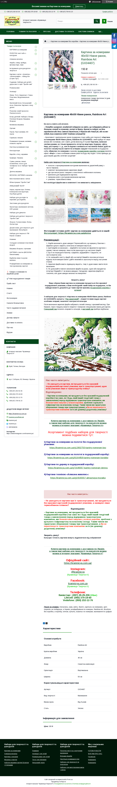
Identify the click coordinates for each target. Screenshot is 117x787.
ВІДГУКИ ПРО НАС (95, 754)
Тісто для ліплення (39, 760)
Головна (10, 31)
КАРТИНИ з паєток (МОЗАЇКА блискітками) (21, 253)
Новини (10, 288)
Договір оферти (13, 318)
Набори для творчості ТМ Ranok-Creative (19, 234)
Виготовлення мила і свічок (20, 179)
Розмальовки (14, 88)
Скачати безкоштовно (15, 303)
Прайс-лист (11, 283)
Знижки (9, 313)
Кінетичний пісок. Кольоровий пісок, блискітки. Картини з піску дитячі (21, 105)
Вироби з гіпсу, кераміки (19, 154)
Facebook (91, 757)
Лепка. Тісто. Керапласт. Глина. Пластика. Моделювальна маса (21, 97)
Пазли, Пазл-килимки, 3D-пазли (19, 133)
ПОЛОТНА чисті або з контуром (18, 54)
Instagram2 (92, 763)
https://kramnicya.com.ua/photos (74, 233)
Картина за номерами (71, 162)
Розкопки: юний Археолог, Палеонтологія (19, 112)
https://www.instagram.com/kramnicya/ (20, 433)
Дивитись (79, 6)
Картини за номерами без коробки (64, 41)
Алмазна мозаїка (16, 59)
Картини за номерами (12, 751)
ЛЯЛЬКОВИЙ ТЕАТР (17, 186)
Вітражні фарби (66, 756)
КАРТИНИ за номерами (18, 50)
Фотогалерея (12, 298)
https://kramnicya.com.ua (17, 414)
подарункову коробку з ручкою (91, 151)
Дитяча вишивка (16, 171)
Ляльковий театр (38, 763)
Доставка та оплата (64, 31)
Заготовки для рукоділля (19, 203)
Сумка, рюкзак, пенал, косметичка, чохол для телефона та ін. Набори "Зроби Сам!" (21, 165)
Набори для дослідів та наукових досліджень (19, 198)
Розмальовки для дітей (41, 757)
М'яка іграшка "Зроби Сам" (20, 182)
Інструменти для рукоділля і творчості (20, 69)
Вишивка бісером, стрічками (20, 248)
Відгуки (9, 332)
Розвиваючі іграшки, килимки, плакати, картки (21, 142)
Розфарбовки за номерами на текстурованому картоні (21, 265)
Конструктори (15, 150)
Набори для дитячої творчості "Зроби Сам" (21, 217)
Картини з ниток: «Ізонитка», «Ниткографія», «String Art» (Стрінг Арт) (20, 76)
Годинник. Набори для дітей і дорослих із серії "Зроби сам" (21, 83)
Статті (9, 293)
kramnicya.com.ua (78, 583)
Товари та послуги (28, 31)
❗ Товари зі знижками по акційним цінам (17, 273)
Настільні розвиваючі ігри (19, 147)
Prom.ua (70, 779)
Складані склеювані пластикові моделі (21, 244)
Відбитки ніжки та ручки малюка (18, 259)
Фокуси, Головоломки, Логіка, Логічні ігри (21, 223)
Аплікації (13, 91)
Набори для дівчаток (18, 212)
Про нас (47, 31)
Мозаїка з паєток (10, 760)
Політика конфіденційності (81, 784)
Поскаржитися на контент (62, 784)
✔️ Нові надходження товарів (18, 279)
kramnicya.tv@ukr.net (16, 417)
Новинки (13, 239)
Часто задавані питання (16, 308)
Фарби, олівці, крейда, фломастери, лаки (18, 64)
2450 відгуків (96, 2)
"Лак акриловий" (72, 299)
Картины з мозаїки (11, 757)
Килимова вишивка (17, 125)
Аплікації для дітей (39, 754)
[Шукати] (97, 21)
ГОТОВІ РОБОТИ (94, 751)
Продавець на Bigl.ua (58, 781)
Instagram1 (92, 760)
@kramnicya (78, 572)
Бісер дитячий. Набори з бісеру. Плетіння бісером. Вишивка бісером (22, 119)
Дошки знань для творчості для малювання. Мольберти (22, 229)
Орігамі (12, 128)
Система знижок (86, 31)
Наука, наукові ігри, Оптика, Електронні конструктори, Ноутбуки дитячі (20, 192)
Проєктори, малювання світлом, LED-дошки (22, 208)
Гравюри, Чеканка (16, 158)
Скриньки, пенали (16, 138)
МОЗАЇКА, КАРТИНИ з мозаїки (21, 175)
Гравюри (35, 751)
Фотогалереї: (51, 233)
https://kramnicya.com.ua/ (78, 563)
